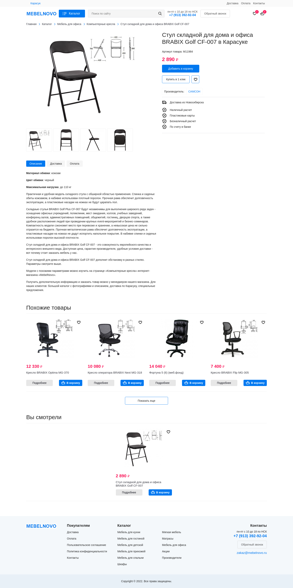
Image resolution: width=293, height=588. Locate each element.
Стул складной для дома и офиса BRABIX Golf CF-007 (138, 483)
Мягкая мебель (171, 532)
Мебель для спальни (130, 557)
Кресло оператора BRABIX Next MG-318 (115, 372)
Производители (171, 557)
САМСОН (194, 91)
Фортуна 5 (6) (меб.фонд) (166, 372)
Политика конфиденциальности (87, 551)
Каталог (74, 13)
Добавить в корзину (180, 68)
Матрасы (167, 538)
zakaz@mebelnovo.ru (252, 552)
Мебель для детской (130, 545)
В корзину (73, 382)
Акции (166, 551)
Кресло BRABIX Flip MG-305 (230, 372)
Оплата (245, 3)
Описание (35, 163)
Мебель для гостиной (130, 538)
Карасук (35, 3)
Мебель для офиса (174, 545)
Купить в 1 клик (176, 79)
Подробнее (39, 382)
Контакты (259, 3)
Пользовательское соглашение (86, 545)
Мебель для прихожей (131, 551)
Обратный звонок (215, 13)
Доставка (232, 3)
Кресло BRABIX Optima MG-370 (47, 372)
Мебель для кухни (128, 532)
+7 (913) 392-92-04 (182, 15)
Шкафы (122, 564)
